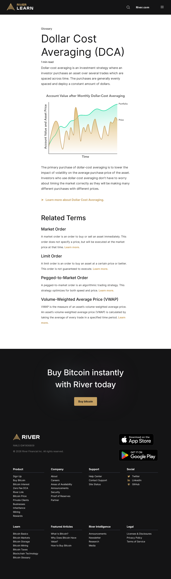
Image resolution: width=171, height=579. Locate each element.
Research (94, 541)
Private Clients (21, 500)
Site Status (95, 484)
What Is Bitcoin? (59, 533)
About (54, 476)
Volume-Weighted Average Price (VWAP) (79, 299)
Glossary (46, 28)
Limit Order (51, 256)
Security (55, 492)
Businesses (19, 504)
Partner (55, 500)
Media (92, 545)
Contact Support (98, 480)
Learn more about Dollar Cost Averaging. (75, 200)
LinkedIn (134, 480)
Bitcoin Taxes (20, 549)
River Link (18, 492)
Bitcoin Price (20, 496)
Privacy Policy (134, 537)
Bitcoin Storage (21, 541)
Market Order (53, 229)
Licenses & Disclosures (139, 533)
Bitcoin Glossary (21, 557)
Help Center (95, 476)
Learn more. (72, 247)
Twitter (133, 476)
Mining (16, 511)
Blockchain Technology (25, 553)
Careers (55, 480)
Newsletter (95, 537)
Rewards (18, 515)
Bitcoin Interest (21, 484)
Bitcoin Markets (21, 537)
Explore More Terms (59, 333)
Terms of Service (136, 541)
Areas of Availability (61, 484)
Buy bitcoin (85, 401)
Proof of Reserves (60, 496)
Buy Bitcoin (19, 480)
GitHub (133, 484)
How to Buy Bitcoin (61, 545)
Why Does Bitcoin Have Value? (63, 539)
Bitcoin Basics (20, 533)
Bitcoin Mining (20, 545)
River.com (142, 7)
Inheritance (19, 507)
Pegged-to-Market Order (64, 277)
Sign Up (17, 476)
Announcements (59, 488)
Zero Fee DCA (20, 488)
